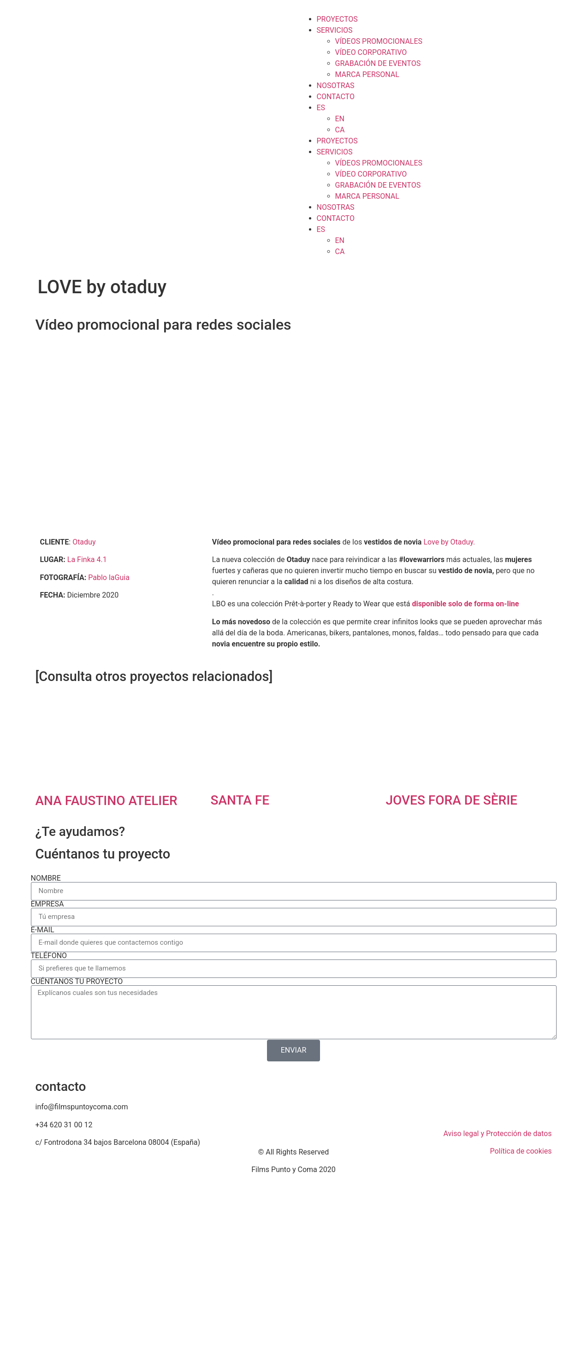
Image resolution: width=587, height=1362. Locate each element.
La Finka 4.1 (87, 559)
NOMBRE (46, 878)
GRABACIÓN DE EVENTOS (378, 63)
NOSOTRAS (336, 85)
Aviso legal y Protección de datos (498, 1133)
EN (340, 118)
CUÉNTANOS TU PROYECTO (77, 981)
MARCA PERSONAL (367, 74)
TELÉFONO (49, 955)
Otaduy (83, 542)
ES (321, 107)
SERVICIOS (335, 30)
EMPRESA (47, 904)
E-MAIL (42, 930)
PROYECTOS (337, 19)
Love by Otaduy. (449, 542)
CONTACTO (336, 96)
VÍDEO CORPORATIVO (371, 52)
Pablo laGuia (109, 577)
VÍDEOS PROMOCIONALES (379, 41)
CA (340, 129)
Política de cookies (520, 1151)
